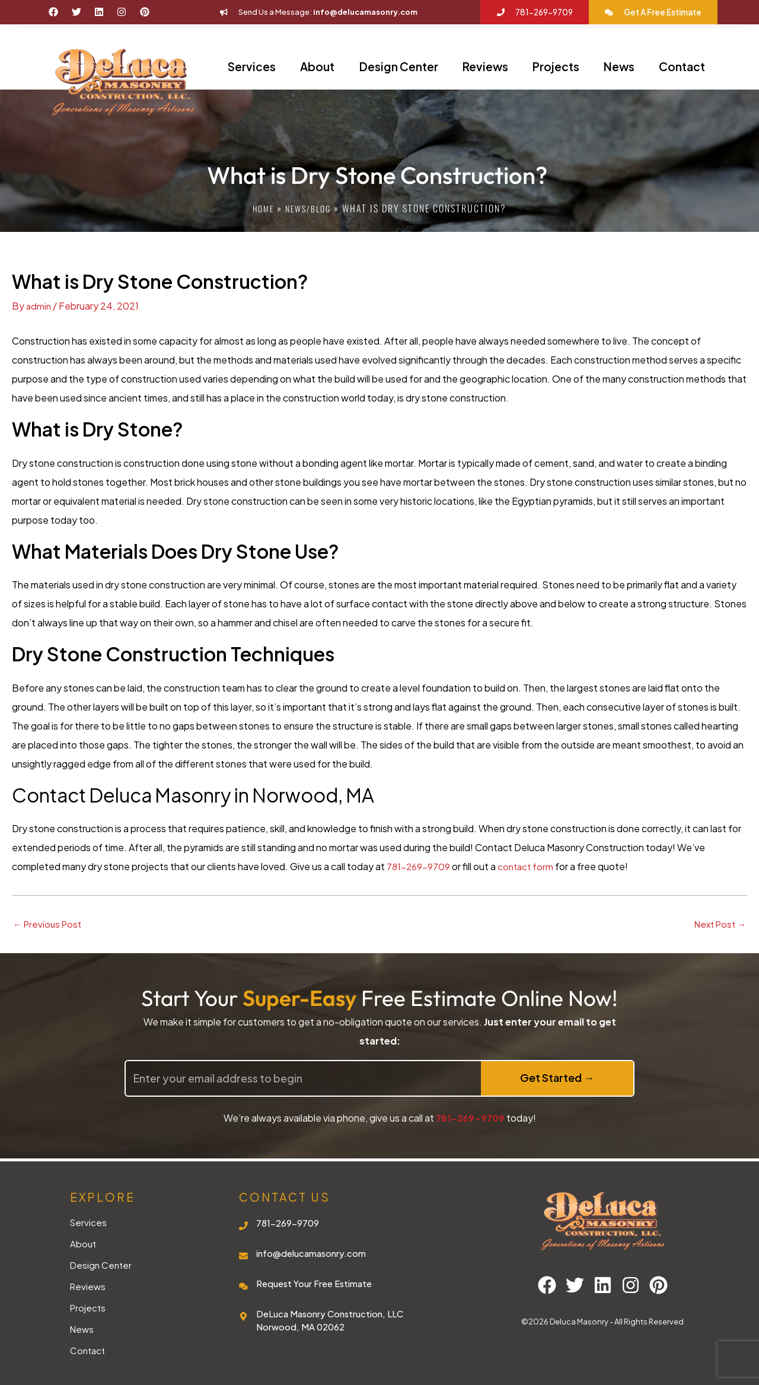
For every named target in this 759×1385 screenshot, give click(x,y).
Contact (682, 66)
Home (260, 208)
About (317, 66)
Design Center (398, 66)
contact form (528, 866)
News (619, 66)
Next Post (718, 924)
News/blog (309, 208)
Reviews (485, 66)
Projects (555, 66)
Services (252, 66)
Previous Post (49, 924)
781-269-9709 (419, 866)
